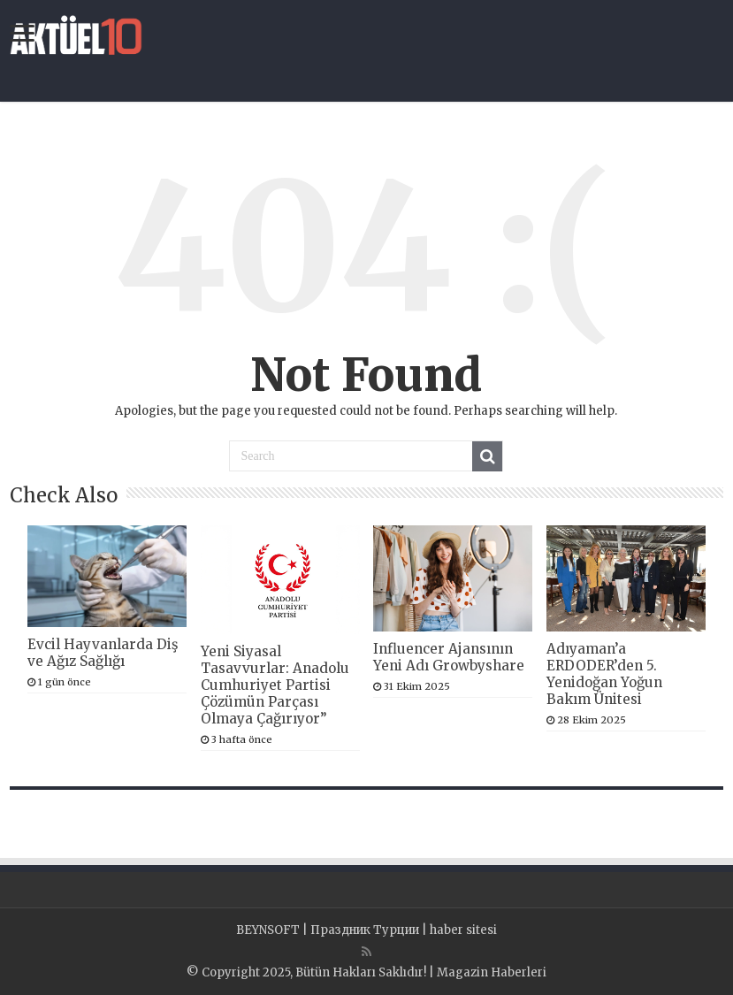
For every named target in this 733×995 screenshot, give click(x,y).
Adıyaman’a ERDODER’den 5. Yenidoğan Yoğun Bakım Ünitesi (604, 674)
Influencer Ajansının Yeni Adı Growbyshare (448, 657)
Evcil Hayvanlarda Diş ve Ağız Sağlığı (102, 653)
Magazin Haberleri (491, 972)
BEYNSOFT (268, 930)
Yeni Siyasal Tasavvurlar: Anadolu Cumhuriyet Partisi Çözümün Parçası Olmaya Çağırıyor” (275, 685)
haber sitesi (463, 930)
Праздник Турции (364, 930)
